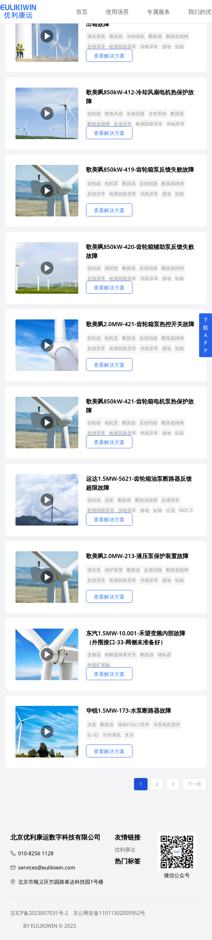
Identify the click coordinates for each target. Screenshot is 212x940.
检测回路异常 (122, 46)
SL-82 (93, 735)
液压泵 (94, 570)
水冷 (129, 735)
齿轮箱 (94, 113)
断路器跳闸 (177, 36)
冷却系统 (158, 113)
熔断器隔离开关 (120, 654)
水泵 (91, 724)
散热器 (116, 36)
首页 (82, 11)
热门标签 (127, 862)
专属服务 (158, 11)
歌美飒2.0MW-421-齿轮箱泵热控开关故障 (140, 324)
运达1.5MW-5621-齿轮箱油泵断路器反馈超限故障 (139, 482)
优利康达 (125, 849)
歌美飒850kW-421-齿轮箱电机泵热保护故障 (140, 405)
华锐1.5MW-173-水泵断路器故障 (128, 710)
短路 (179, 46)
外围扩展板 (98, 665)
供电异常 (149, 46)
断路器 (155, 36)
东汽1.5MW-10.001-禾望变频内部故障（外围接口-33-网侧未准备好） (135, 637)
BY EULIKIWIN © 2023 (49, 925)
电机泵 (111, 183)
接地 (166, 46)
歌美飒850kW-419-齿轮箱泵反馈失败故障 (140, 169)
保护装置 (114, 570)
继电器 (164, 654)
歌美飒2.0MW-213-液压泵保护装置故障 (137, 556)
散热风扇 (114, 113)
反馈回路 (136, 113)
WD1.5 (186, 510)
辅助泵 (111, 268)
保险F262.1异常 (133, 724)
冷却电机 (136, 36)
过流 (170, 510)
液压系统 (96, 36)
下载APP (205, 335)
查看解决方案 (109, 55)
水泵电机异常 (166, 724)
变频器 (94, 654)
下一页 (194, 784)
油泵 (109, 500)
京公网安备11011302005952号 (109, 912)
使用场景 (117, 11)
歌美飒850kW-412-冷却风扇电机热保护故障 (140, 96)
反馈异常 (96, 46)
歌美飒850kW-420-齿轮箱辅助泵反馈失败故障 (140, 251)
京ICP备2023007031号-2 (39, 912)
